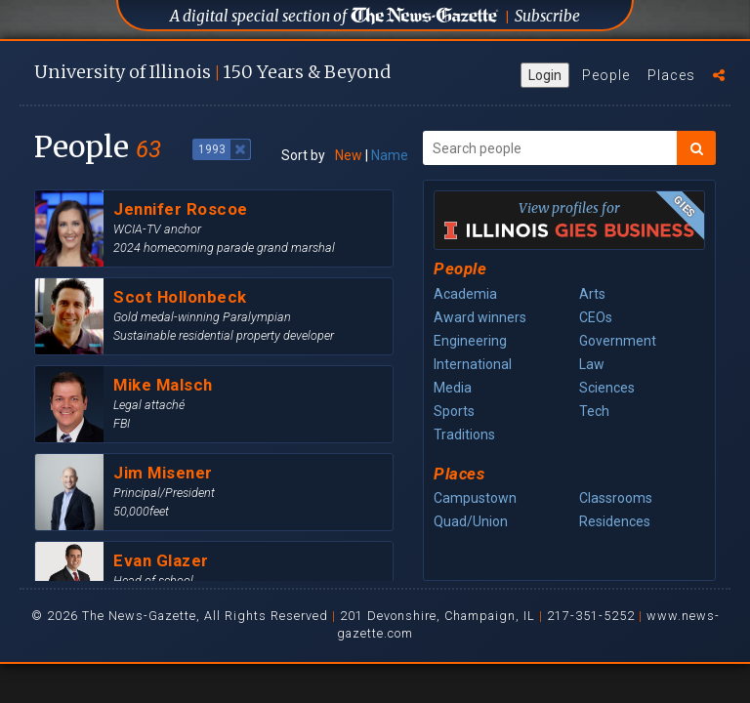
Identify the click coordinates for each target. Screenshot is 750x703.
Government (617, 341)
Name (389, 155)
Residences (614, 521)
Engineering (470, 341)
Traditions (464, 434)
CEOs (595, 317)
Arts (592, 294)
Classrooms (615, 498)
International (473, 364)
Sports (454, 411)
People (606, 75)
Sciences (607, 387)
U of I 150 (212, 72)
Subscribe (547, 16)
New (348, 155)
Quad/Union (471, 521)
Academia (465, 294)
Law (591, 364)
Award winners (480, 317)
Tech (594, 411)
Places (671, 75)
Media (453, 387)
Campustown (475, 498)
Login (545, 75)
